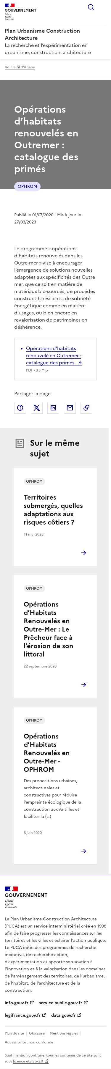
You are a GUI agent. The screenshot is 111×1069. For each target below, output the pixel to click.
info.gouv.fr (16, 1003)
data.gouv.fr (63, 1015)
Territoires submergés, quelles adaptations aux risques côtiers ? (53, 509)
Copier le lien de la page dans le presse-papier (86, 408)
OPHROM (27, 186)
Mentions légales (64, 1033)
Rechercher (91, 7)
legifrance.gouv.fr (23, 1015)
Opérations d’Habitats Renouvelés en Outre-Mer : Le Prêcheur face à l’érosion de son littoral (48, 629)
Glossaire (37, 1033)
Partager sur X (37, 408)
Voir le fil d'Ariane (20, 67)
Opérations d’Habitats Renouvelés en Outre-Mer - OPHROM (47, 752)
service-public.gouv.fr (60, 1003)
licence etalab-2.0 (28, 1061)
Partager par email (70, 408)
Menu (103, 7)
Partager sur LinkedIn (53, 408)
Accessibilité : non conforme (29, 1042)
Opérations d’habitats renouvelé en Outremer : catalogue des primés (53, 355)
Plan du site (14, 1033)
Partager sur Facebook (20, 408)
